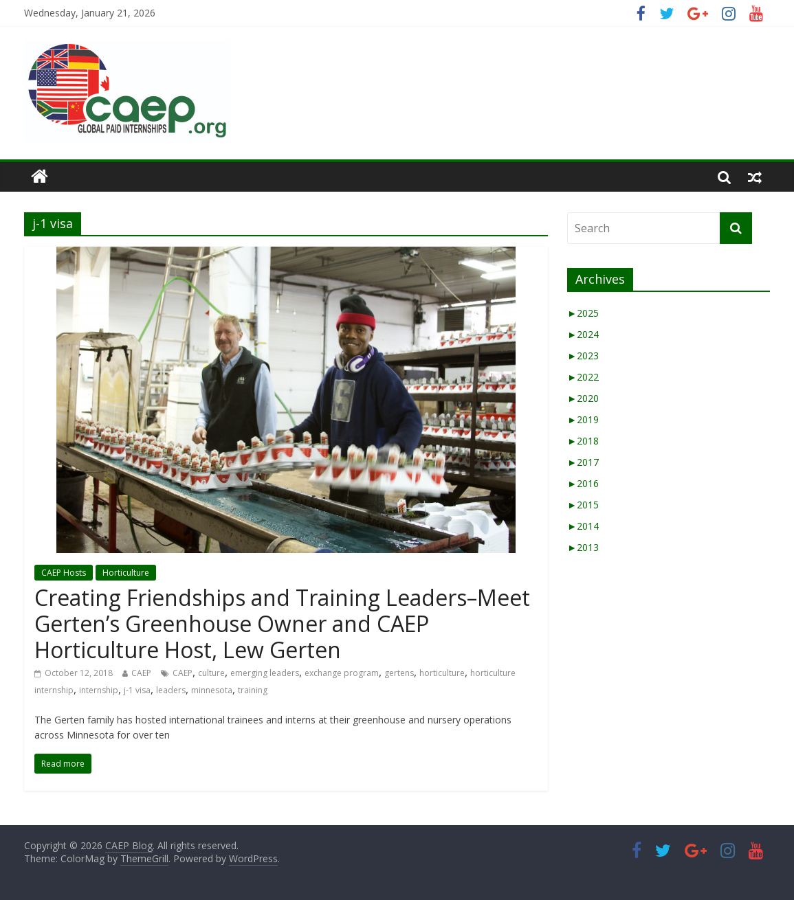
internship (98, 690)
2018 (583, 440)
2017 (583, 462)
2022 (583, 376)
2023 (583, 355)
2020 (583, 398)
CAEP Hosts (63, 572)
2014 (583, 525)
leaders (171, 690)
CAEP (141, 673)
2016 (583, 483)
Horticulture (125, 572)
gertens (399, 673)
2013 (583, 547)
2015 (583, 504)
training (252, 690)
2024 (583, 334)
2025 (583, 312)
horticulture (442, 673)
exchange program (342, 673)
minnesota (211, 690)
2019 (583, 419)
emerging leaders (264, 673)
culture (211, 673)
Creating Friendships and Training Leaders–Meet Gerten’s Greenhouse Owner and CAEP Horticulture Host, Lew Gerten (282, 624)
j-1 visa (137, 690)
